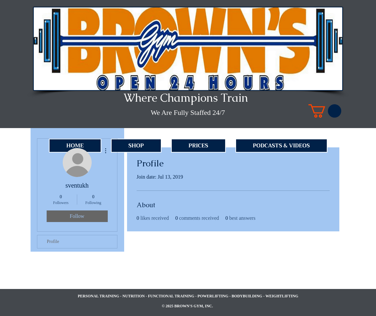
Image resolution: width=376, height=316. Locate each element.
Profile (53, 241)
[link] (324, 111)
